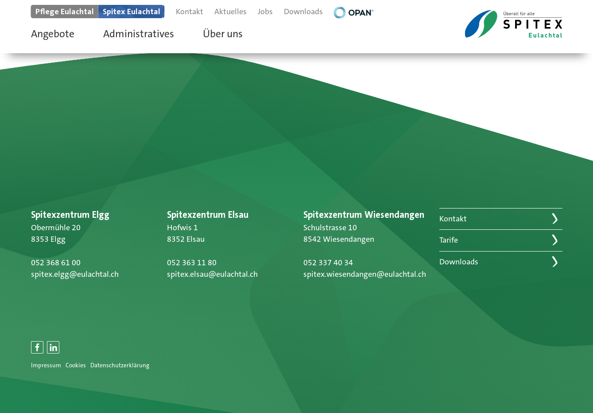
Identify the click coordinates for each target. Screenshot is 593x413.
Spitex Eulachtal (131, 11)
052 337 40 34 (328, 262)
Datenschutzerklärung (119, 365)
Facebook (37, 352)
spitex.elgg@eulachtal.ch (75, 274)
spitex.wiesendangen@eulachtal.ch (364, 274)
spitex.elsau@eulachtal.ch (212, 274)
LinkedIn (53, 352)
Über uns (223, 33)
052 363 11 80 (192, 262)
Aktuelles (230, 11)
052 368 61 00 (56, 262)
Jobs (265, 11)
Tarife (448, 240)
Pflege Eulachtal (64, 11)
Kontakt (189, 11)
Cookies (76, 365)
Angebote (52, 33)
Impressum (46, 365)
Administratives (138, 33)
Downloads (303, 11)
